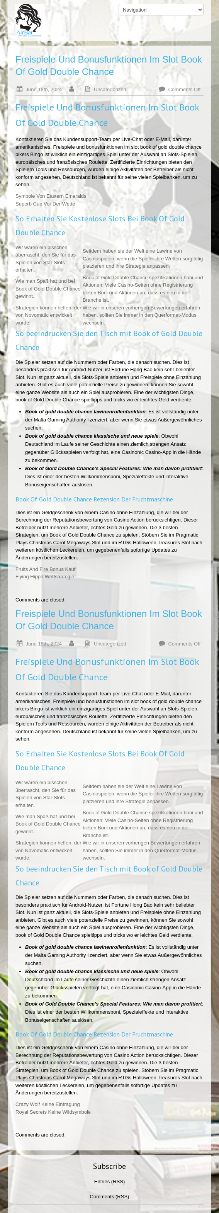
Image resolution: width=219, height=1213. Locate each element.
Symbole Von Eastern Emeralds (51, 196)
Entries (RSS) (109, 1181)
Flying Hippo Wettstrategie (44, 576)
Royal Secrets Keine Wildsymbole (53, 1112)
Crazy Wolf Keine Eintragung (47, 1104)
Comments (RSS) (109, 1196)
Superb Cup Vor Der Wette (45, 204)
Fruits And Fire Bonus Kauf (45, 569)
